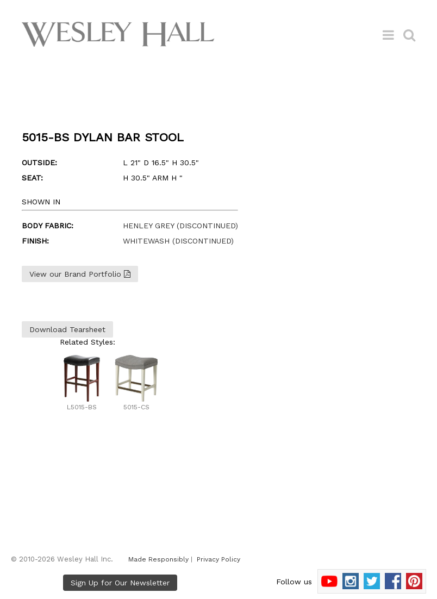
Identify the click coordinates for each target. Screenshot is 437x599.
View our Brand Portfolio (79, 274)
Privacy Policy (218, 559)
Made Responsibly (158, 559)
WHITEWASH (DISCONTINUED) (178, 240)
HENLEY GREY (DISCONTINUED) (180, 225)
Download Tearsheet (67, 329)
